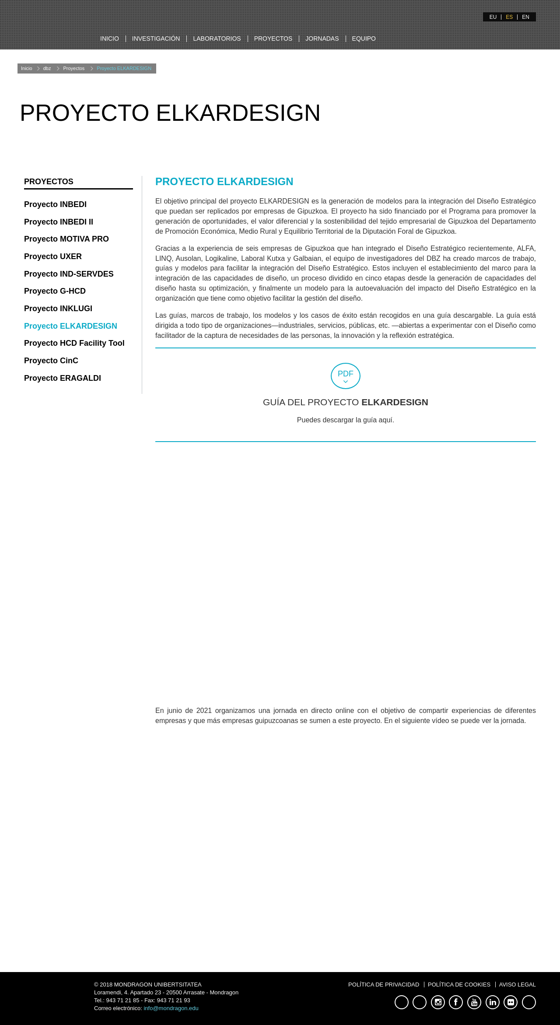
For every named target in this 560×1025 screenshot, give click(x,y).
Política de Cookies (459, 984)
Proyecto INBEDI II (58, 222)
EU (493, 17)
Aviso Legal (517, 984)
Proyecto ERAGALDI (62, 378)
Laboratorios (217, 38)
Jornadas (322, 38)
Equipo (364, 38)
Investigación (156, 38)
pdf (346, 373)
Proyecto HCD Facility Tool (74, 343)
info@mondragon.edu (171, 1008)
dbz (47, 68)
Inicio (109, 38)
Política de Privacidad (383, 984)
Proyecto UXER (53, 256)
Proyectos (273, 38)
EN (525, 17)
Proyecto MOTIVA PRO (66, 239)
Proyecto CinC (51, 360)
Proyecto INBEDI (55, 204)
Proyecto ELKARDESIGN (124, 68)
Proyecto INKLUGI (58, 308)
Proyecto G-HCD (55, 291)
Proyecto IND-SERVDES (69, 274)
